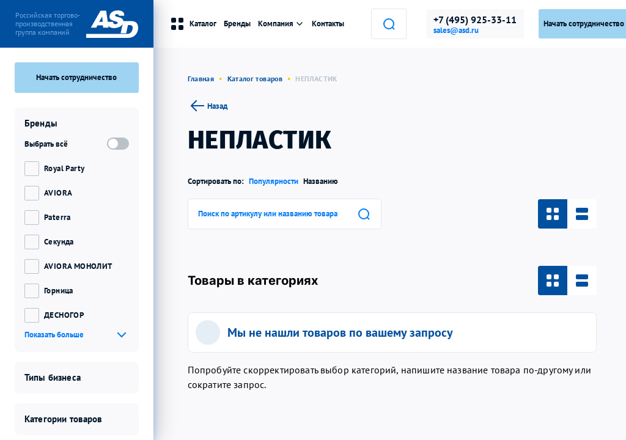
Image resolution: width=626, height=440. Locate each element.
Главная (201, 78)
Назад (207, 106)
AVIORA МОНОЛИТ (78, 266)
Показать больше (54, 334)
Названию (320, 181)
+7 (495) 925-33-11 (475, 19)
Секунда (59, 242)
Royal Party (64, 168)
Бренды (237, 23)
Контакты (328, 23)
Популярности (273, 181)
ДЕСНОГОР (64, 315)
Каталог (193, 23)
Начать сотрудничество (76, 77)
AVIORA (58, 193)
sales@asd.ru (456, 30)
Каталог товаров (254, 78)
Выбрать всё (46, 144)
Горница (58, 290)
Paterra (57, 217)
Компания (281, 23)
